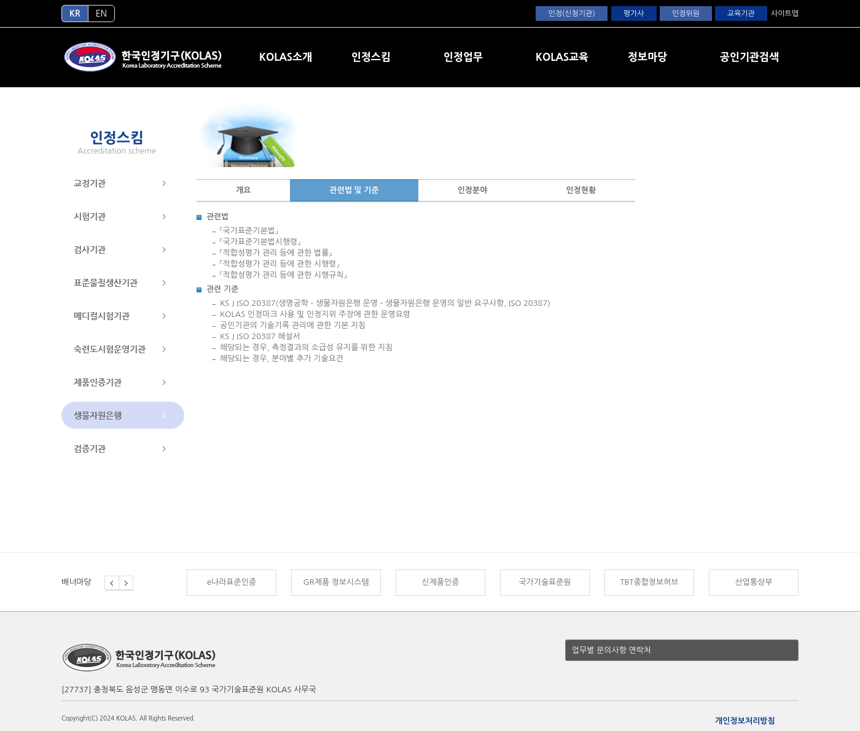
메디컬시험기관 (102, 316)
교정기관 (90, 183)
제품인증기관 (98, 382)
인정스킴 (371, 57)
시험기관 (90, 216)
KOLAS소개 (285, 57)
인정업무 (463, 57)
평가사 (634, 13)
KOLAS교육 (562, 57)
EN (101, 13)
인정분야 (473, 190)
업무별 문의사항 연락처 (611, 650)
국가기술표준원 (544, 582)
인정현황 (581, 190)
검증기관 (90, 448)
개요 (243, 190)
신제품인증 (440, 582)
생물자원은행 (98, 415)
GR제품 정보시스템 (336, 582)
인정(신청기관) (571, 13)
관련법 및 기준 (353, 190)
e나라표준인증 (231, 582)
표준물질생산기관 (106, 282)
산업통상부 (754, 582)
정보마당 (647, 57)
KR (74, 13)
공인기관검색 (749, 57)
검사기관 (90, 249)
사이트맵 (785, 13)
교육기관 (741, 13)
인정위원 (686, 13)
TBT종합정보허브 (649, 582)
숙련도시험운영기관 (110, 349)
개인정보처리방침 (745, 721)
